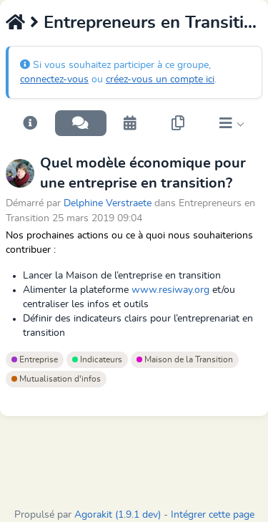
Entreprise (34, 359)
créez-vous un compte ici (160, 79)
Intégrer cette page (212, 515)
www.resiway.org (170, 290)
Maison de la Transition (185, 359)
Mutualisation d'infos (56, 378)
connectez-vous (54, 79)
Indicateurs (97, 359)
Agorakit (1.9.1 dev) (117, 515)
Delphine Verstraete (108, 203)
